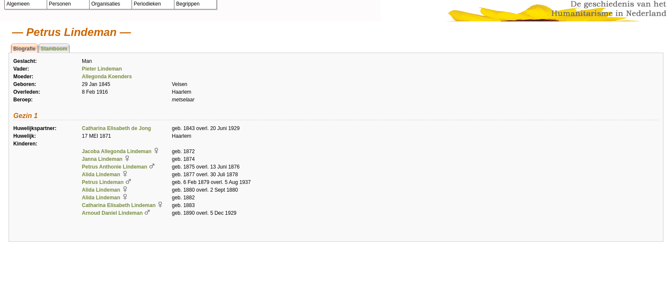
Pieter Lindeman (102, 69)
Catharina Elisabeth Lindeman (119, 205)
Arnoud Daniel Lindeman (112, 213)
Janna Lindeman (102, 159)
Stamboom (54, 49)
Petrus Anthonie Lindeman (114, 167)
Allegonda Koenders (107, 77)
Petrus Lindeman (102, 182)
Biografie (24, 49)
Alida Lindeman (101, 175)
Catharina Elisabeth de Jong (116, 128)
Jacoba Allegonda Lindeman (116, 151)
